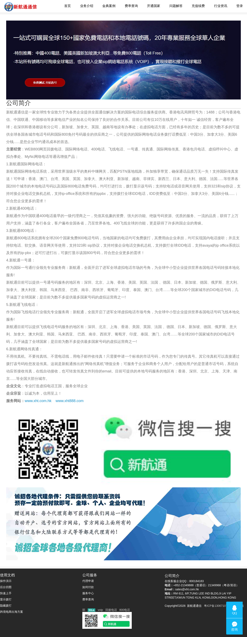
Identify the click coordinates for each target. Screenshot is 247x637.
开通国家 (153, 6)
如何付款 (88, 587)
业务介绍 (86, 6)
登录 (239, 6)
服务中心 (88, 593)
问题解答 (176, 6)
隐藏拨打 (6, 605)
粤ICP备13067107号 (216, 605)
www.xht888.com (70, 401)
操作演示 (6, 581)
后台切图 (6, 587)
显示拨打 (6, 599)
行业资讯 (220, 6)
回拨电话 (111, 610)
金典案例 (108, 6)
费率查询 (131, 6)
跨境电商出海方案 (11, 611)
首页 (67, 6)
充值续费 (198, 6)
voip (100, 610)
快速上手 (6, 593)
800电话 (124, 610)
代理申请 (88, 581)
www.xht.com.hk (38, 401)
